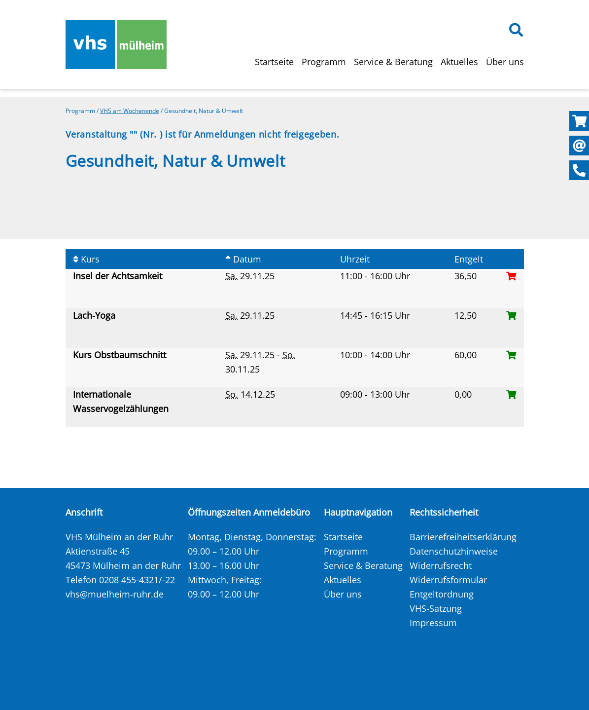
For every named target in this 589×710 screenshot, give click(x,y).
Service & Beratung (393, 62)
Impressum (433, 623)
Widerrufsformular (448, 580)
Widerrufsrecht (441, 565)
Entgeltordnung (442, 594)
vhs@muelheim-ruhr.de (115, 594)
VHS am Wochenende (129, 111)
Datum (243, 259)
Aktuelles (459, 62)
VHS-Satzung (436, 608)
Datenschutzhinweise (454, 551)
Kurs (86, 259)
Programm (324, 62)
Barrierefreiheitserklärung (463, 537)
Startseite (274, 62)
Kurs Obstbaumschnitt (121, 355)
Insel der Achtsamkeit (119, 276)
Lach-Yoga (95, 315)
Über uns (505, 62)
